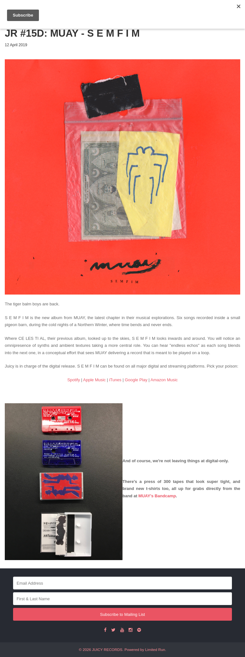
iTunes (115, 379)
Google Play (136, 379)
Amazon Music (164, 379)
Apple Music (94, 379)
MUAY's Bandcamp (157, 495)
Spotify (73, 379)
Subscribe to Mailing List (122, 614)
